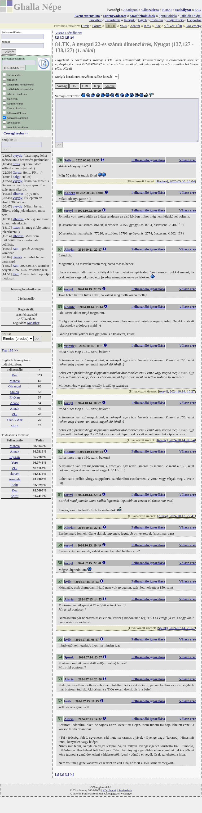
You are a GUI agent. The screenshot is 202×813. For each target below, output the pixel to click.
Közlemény (193, 26)
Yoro (14, 462)
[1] (57, 37)
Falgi (16, 177)
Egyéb (142, 20)
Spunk (14, 392)
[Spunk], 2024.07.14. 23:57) (176, 628)
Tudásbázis (112, 20)
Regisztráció (175, 20)
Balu (14, 485)
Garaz (17, 172)
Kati (16, 249)
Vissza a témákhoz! (68, 33)
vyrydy (18, 155)
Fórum (97, 26)
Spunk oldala (168, 16)
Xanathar (33, 323)
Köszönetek (109, 790)
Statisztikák (125, 790)
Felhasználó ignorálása (148, 160)
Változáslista (150, 10)
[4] (72, 37)
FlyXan (15, 397)
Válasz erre (187, 160)
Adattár (135, 26)
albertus (18, 194)
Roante (69, 307)
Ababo (14, 403)
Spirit (15, 496)
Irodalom (156, 20)
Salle (67, 160)
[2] (62, 37)
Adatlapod (130, 10)
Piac (157, 26)
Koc (14, 375)
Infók (147, 26)
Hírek (85, 26)
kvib (67, 582)
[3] (67, 37)
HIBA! (167, 10)
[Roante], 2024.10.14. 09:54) (176, 440)
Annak (14, 408)
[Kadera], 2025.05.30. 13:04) (176, 181)
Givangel (14, 386)
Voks (123, 26)
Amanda (14, 479)
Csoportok (194, 20)
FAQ (198, 10)
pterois (17, 257)
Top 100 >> (10, 350)
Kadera (69, 193)
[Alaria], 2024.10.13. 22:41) (176, 516)
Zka (14, 414)
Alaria (68, 249)
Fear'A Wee (15, 420)
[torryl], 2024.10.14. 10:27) (177, 391)
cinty (14, 425)
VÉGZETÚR (173, 26)
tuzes (16, 164)
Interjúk (129, 20)
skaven (14, 474)
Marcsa (15, 381)
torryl (68, 211)
